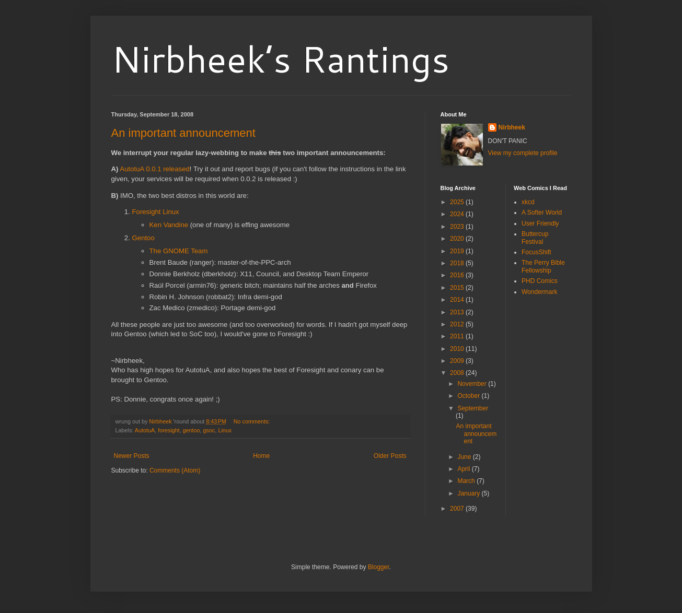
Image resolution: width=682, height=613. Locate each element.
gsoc (209, 430)
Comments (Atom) (174, 470)
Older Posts (390, 455)
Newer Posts (131, 455)
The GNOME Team (178, 251)
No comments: (253, 421)
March (467, 481)
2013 (458, 312)
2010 (458, 348)
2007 (458, 508)
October (469, 395)
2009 (458, 360)
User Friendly (540, 223)
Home (261, 455)
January (469, 493)
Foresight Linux (155, 212)
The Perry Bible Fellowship (543, 266)
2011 (458, 336)
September (472, 408)
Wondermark (539, 292)
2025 (458, 202)
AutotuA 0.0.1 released (154, 169)
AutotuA (145, 430)
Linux (225, 430)
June (464, 457)
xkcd (528, 202)
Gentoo (143, 238)
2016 (458, 275)
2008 (458, 372)
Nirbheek (512, 127)
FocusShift (536, 252)
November (472, 383)
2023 (458, 226)
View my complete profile (523, 153)
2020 (458, 238)
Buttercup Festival (535, 237)
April (464, 469)
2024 (458, 214)
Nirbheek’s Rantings (280, 58)
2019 (458, 251)
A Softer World (542, 212)
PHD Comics (540, 281)
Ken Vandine (169, 225)
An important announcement (183, 132)
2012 (458, 324)
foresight (168, 430)
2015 (458, 287)
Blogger (378, 567)
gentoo (191, 430)
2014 (458, 299)
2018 (458, 263)
